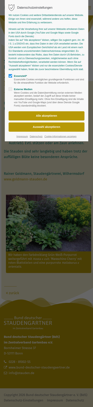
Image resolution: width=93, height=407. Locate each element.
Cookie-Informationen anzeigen (60, 136)
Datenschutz (36, 136)
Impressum (22, 136)
